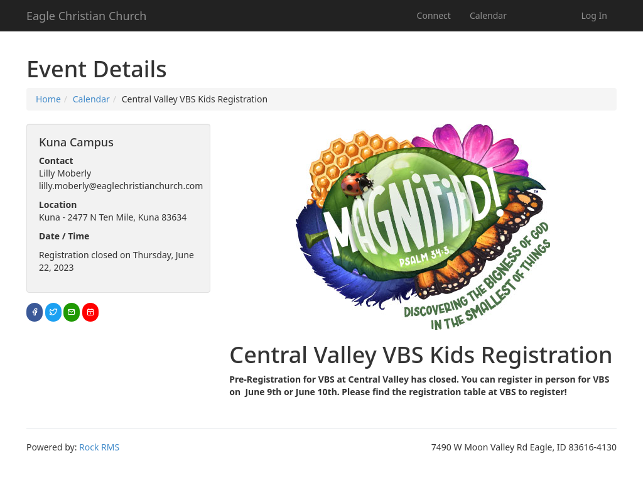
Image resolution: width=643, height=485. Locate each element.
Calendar (488, 15)
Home (48, 99)
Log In (594, 15)
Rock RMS (99, 447)
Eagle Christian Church (86, 15)
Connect (434, 15)
